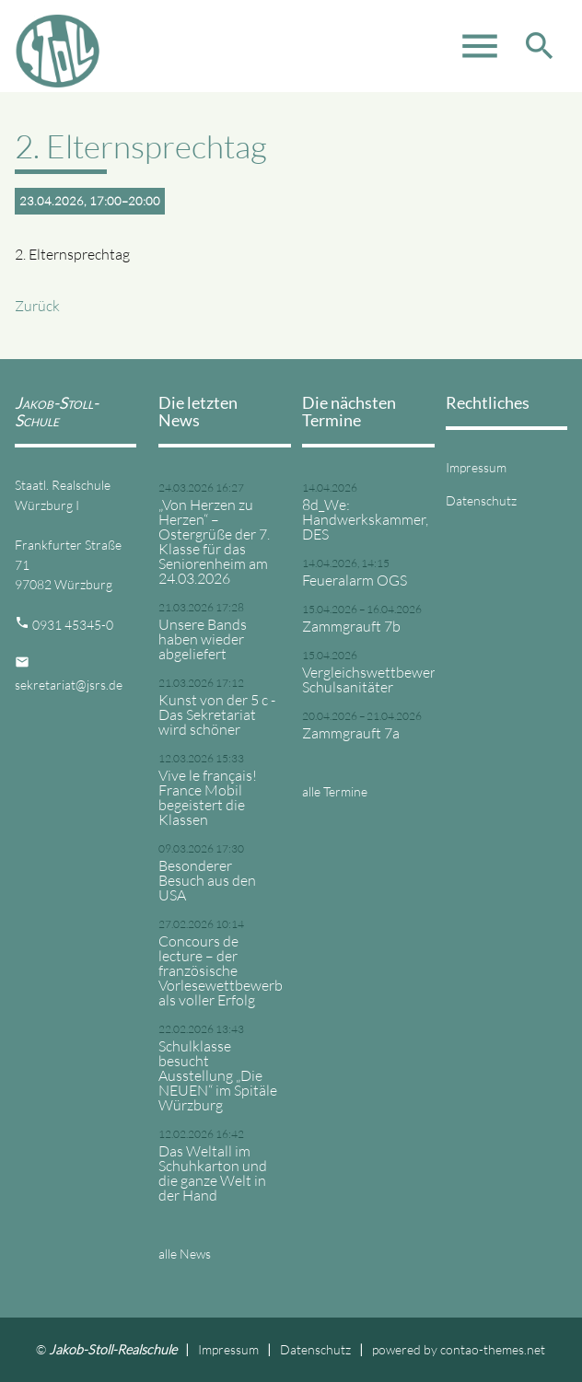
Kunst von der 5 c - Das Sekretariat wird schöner (216, 714)
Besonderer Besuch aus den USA (207, 880)
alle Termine (334, 791)
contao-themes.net (492, 1349)
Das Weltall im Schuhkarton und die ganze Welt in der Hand (212, 1173)
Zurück (37, 305)
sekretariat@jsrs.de (68, 684)
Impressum (476, 467)
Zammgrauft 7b (351, 626)
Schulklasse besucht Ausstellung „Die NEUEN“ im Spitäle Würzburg (217, 1075)
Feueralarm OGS (354, 580)
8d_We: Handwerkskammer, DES (363, 519)
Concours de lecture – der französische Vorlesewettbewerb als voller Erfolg (219, 970)
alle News (184, 1253)
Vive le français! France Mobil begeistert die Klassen (207, 797)
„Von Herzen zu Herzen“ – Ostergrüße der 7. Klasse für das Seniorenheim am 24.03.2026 (214, 541)
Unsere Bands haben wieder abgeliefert (202, 639)
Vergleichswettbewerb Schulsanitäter (363, 679)
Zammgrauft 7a (351, 733)
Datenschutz (481, 500)
